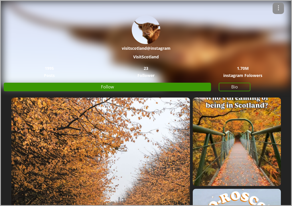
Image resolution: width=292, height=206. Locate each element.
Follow (107, 87)
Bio (234, 87)
